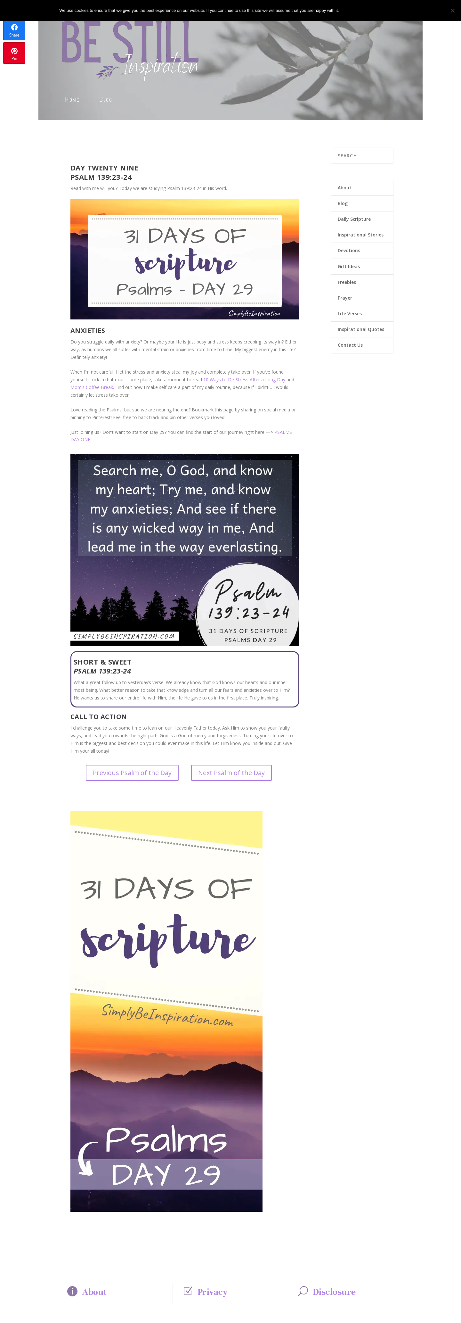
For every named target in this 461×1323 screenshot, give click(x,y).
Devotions (349, 250)
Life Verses (350, 313)
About (345, 188)
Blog (105, 99)
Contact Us (350, 345)
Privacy (213, 1291)
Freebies (347, 282)
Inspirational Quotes (361, 329)
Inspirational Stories (361, 235)
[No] (452, 10)
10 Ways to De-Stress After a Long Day (244, 379)
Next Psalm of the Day (231, 772)
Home (72, 99)
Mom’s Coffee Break (91, 387)
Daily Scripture (354, 219)
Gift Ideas (349, 266)
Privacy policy (380, 10)
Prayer (345, 298)
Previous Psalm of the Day (132, 772)
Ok (349, 10)
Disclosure (334, 1291)
